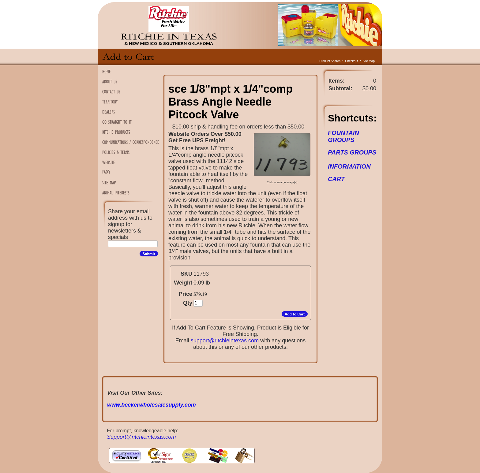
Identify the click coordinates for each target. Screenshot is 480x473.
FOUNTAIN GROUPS (343, 136)
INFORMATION (349, 166)
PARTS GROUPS (352, 152)
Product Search (329, 61)
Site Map (369, 61)
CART (336, 179)
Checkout (351, 61)
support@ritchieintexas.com (225, 340)
